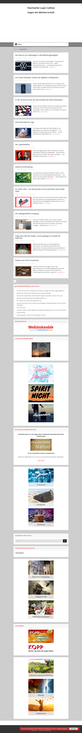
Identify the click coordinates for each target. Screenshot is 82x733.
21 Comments (31, 80)
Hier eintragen (19, 553)
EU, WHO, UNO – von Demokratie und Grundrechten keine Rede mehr (39, 190)
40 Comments (31, 194)
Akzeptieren (73, 728)
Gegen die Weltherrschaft (41, 12)
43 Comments (31, 216)
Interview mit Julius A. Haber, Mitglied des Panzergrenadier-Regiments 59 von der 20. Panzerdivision (41, 310)
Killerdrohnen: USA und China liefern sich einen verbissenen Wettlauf (34, 293)
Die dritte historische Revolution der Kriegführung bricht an (31, 298)
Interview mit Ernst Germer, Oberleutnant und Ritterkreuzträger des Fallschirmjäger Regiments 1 (41, 290)
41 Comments (31, 147)
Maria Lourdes (23, 57)
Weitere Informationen (62, 728)
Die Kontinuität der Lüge (24, 122)
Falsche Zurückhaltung (24, 167)
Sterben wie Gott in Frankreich (27, 260)
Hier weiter (41, 460)
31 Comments (31, 169)
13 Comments (31, 102)
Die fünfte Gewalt (21, 312)
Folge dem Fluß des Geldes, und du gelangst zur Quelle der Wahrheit (37, 237)
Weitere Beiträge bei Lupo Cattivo (27, 286)
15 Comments (31, 240)
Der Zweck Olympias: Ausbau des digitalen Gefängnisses (36, 77)
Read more (53, 67)
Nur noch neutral (21, 307)
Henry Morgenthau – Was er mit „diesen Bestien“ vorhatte (31, 315)
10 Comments (31, 263)
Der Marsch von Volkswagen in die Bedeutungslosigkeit (36, 55)
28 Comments (31, 124)
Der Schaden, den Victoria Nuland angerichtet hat (29, 300)
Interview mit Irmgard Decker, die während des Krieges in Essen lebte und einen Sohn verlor (39, 295)
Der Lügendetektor (22, 144)
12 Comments (31, 57)
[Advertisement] (41, 26)
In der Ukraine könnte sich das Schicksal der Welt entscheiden (39, 100)
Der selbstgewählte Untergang (27, 213)
